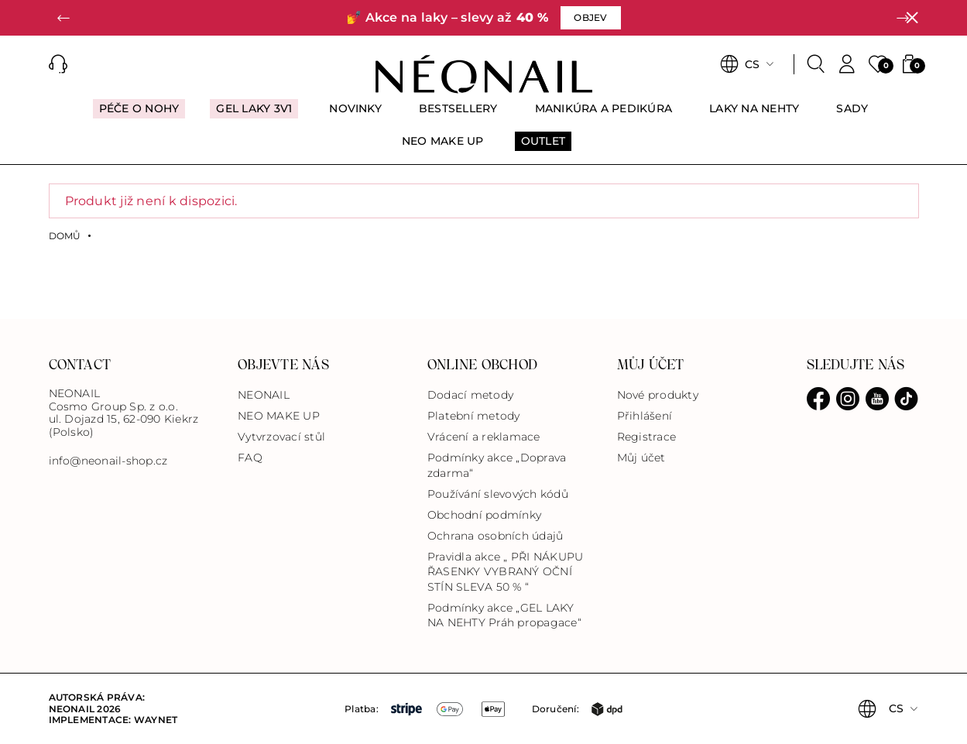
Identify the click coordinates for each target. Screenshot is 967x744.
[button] (64, 17)
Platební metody (473, 416)
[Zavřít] (912, 18)
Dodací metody (470, 395)
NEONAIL (264, 395)
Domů (65, 236)
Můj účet (641, 458)
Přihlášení (644, 416)
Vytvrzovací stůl (281, 437)
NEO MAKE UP (279, 416)
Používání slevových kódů (497, 494)
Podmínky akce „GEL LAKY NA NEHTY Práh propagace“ (504, 615)
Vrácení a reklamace (483, 437)
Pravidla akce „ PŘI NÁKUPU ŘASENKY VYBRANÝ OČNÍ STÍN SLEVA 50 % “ (505, 571)
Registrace (646, 437)
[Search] (816, 64)
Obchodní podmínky (484, 515)
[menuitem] (139, 115)
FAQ (250, 458)
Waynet (155, 719)
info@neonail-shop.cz (108, 461)
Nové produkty (657, 395)
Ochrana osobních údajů (495, 536)
